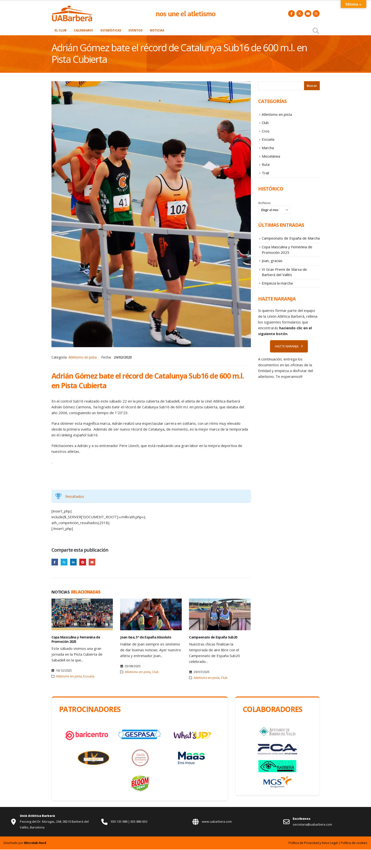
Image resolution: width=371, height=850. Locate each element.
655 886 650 (139, 822)
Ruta (265, 169)
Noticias (157, 30)
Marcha (268, 151)
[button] (316, 31)
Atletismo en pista (82, 357)
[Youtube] (308, 13)
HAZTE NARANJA (289, 358)
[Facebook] (291, 13)
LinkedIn (74, 562)
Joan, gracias (272, 269)
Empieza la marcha (277, 294)
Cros (265, 133)
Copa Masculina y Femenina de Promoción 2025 (75, 639)
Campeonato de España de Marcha (291, 245)
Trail (265, 178)
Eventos (135, 30)
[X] (299, 13)
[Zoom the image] (72, 8)
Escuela (88, 677)
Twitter (64, 562)
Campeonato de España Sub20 (213, 637)
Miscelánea (271, 160)
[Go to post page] (82, 615)
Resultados (74, 496)
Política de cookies (354, 843)
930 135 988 (119, 822)
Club (155, 672)
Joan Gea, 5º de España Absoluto (145, 637)
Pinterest (84, 562)
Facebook (54, 562)
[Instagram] (316, 13)
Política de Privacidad (304, 843)
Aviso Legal (330, 843)
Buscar (312, 85)
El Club (60, 30)
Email (94, 562)
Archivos (264, 209)
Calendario (83, 30)
